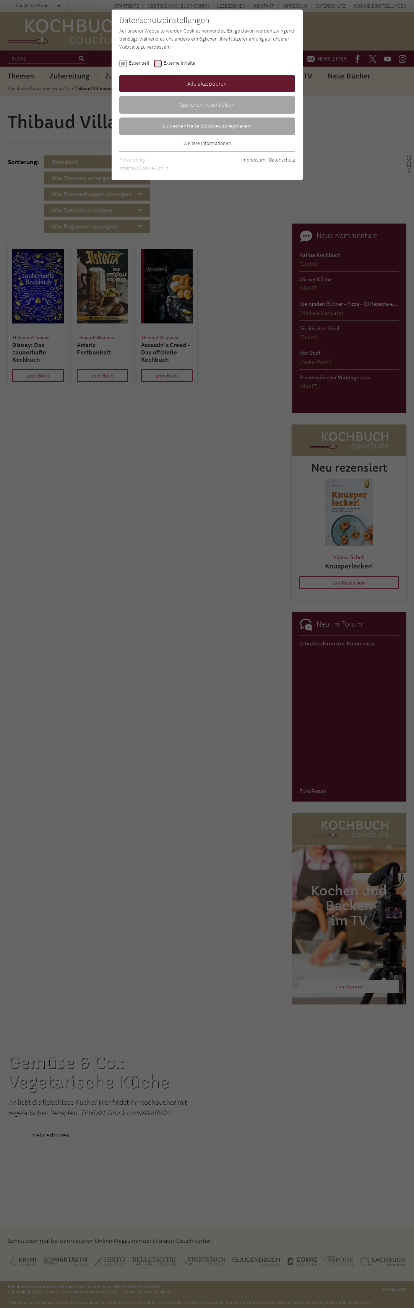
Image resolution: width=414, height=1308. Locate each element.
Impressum (253, 159)
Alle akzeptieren (207, 83)
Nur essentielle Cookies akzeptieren (207, 126)
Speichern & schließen (207, 104)
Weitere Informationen (207, 143)
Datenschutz (282, 159)
